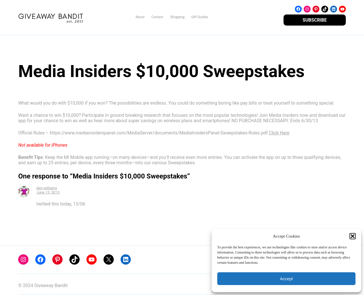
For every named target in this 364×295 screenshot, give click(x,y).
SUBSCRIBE (315, 20)
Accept (286, 278)
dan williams (46, 188)
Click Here (279, 133)
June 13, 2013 (47, 192)
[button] (352, 236)
